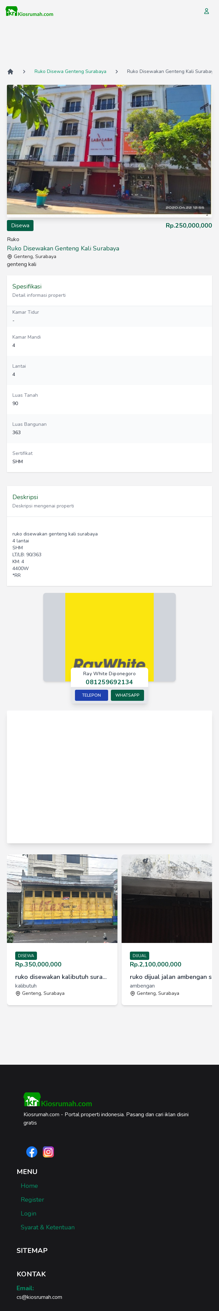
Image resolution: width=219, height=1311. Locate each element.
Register (32, 1199)
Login (28, 1213)
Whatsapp (127, 695)
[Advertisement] (109, 44)
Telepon (91, 695)
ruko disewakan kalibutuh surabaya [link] (62, 977)
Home (29, 1186)
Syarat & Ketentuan (48, 1227)
